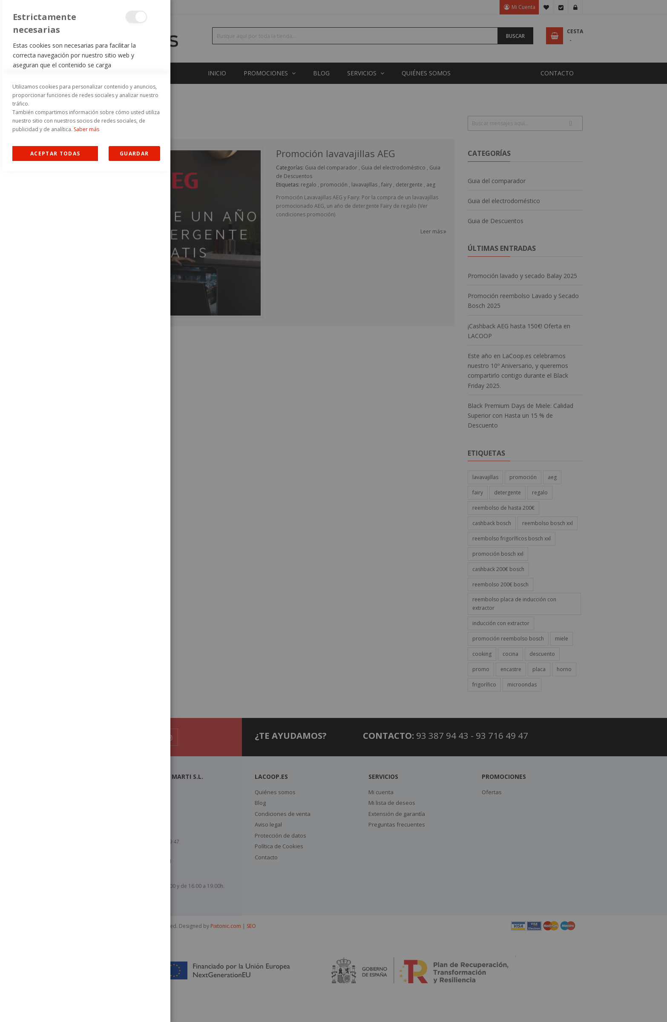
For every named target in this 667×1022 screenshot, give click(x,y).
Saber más (86, 980)
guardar (134, 1004)
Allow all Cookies (55, 1004)
